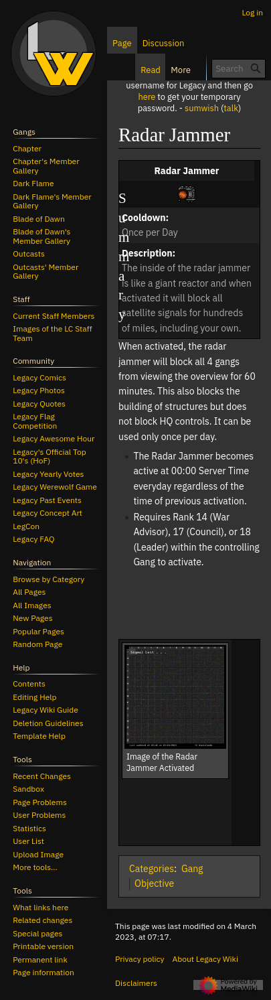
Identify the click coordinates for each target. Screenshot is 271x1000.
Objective (154, 883)
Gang (192, 869)
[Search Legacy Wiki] (238, 68)
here (146, 96)
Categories (151, 869)
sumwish (202, 108)
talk (230, 108)
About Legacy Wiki (205, 959)
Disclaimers (136, 983)
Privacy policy (140, 959)
